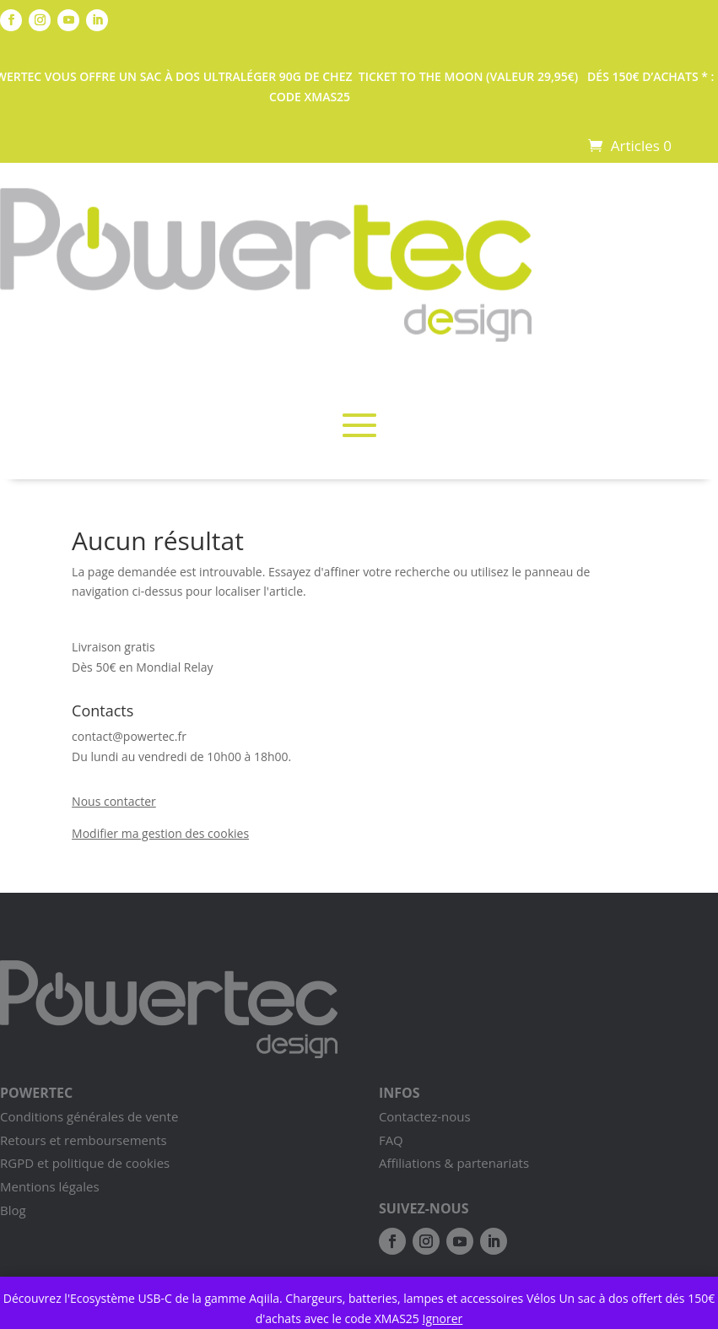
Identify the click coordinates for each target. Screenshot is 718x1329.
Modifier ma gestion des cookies (160, 833)
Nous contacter (114, 801)
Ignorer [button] (443, 1318)
